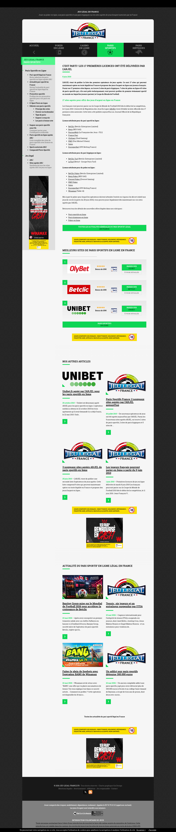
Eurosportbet (73, 147)
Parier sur (131, 267)
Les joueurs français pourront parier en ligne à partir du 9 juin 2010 (124, 470)
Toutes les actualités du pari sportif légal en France (104, 716)
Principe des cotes (42, 109)
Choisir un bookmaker (44, 112)
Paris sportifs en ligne (77, 214)
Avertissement (80, 788)
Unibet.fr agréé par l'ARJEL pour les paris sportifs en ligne (81, 393)
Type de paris (40, 115)
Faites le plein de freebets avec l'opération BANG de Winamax (80, 673)
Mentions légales (65, 788)
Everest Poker (74, 179)
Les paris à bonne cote (44, 120)
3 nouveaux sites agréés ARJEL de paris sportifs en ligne (82, 468)
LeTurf (71, 162)
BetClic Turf (73, 159)
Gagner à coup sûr (42, 118)
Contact (114, 788)
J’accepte (152, 830)
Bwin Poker (73, 176)
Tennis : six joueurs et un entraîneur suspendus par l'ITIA (124, 605)
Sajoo (70, 144)
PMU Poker (73, 182)
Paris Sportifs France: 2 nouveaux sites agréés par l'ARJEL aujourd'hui (125, 402)
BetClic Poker (73, 173)
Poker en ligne (74, 220)
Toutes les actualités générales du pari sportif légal (104, 228)
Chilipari (72, 138)
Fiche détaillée (131, 272)
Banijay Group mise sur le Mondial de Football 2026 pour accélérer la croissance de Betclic (82, 606)
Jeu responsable (103, 788)
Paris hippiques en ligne (78, 217)
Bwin (70, 129)
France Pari (73, 135)
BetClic (71, 126)
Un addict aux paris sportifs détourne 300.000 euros (122, 673)
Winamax (72, 191)
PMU (70, 141)
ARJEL (112, 109)
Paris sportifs (104, 324)
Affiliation (91, 788)
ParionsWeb (73, 132)
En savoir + (141, 830)
